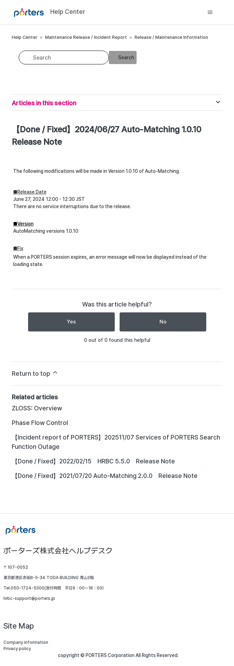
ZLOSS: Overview (37, 408)
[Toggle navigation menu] (210, 12)
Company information (25, 642)
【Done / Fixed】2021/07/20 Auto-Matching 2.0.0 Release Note (105, 475)
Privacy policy (17, 648)
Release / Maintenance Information (171, 37)
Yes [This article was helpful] (71, 322)
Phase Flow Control (40, 422)
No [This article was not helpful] (162, 322)
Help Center (24, 37)
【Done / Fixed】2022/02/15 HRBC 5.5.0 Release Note (93, 461)
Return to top (35, 373)
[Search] (64, 57)
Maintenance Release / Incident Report (86, 37)
